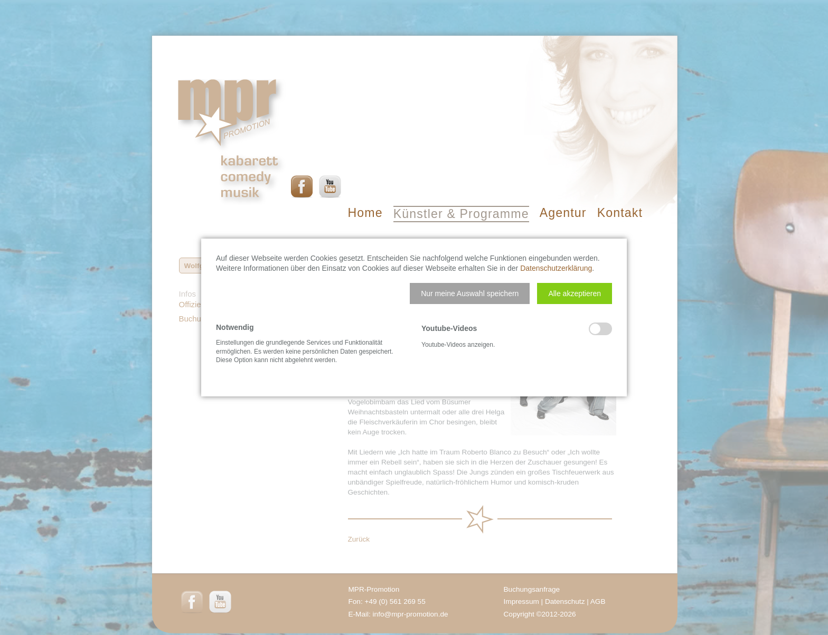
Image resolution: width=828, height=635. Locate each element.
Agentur (563, 213)
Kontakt (620, 213)
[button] (470, 293)
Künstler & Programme (461, 214)
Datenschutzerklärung (556, 268)
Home (365, 213)
